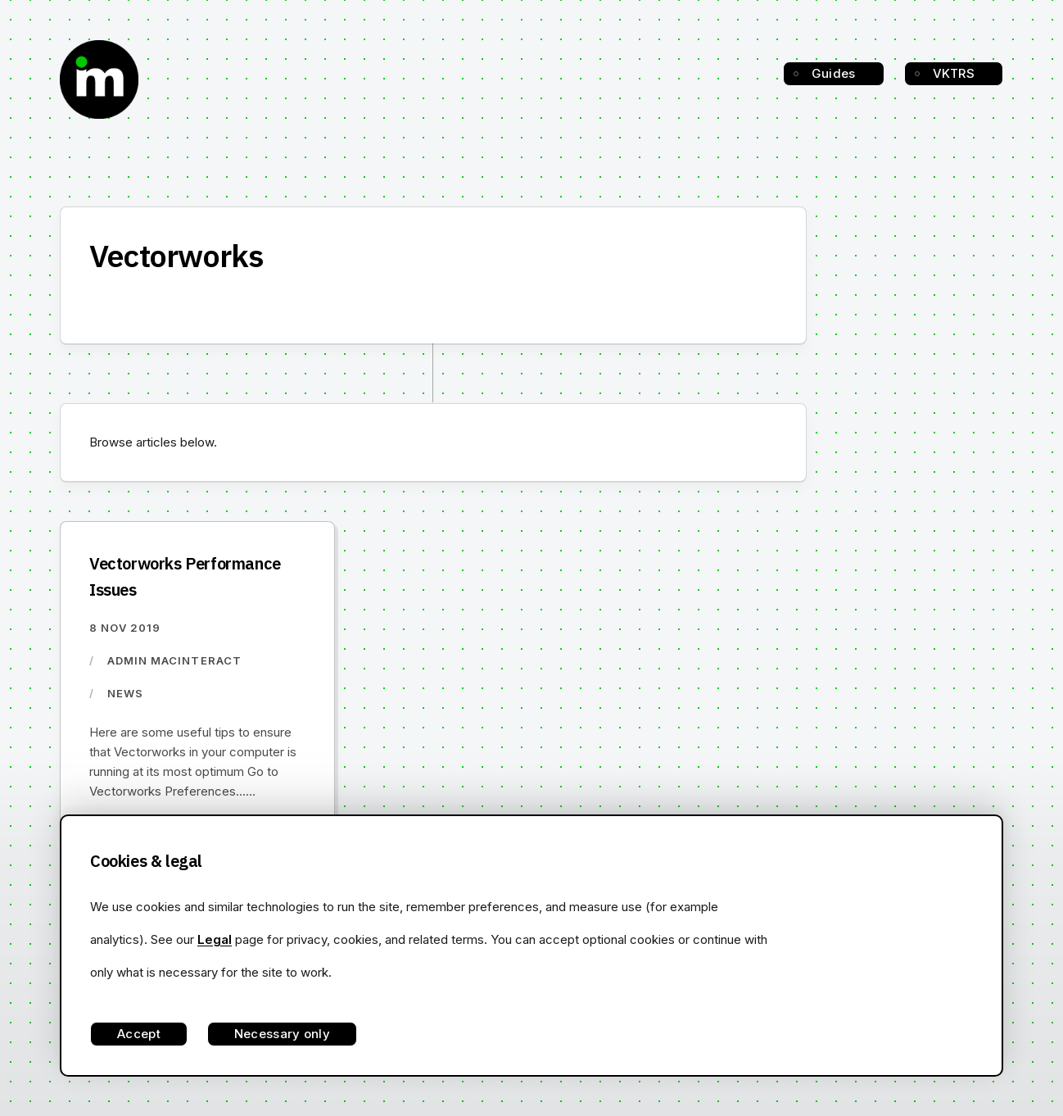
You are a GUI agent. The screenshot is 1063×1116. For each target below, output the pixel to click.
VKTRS (954, 73)
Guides (834, 73)
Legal (214, 939)
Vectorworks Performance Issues (185, 576)
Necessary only (282, 1033)
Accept (139, 1033)
